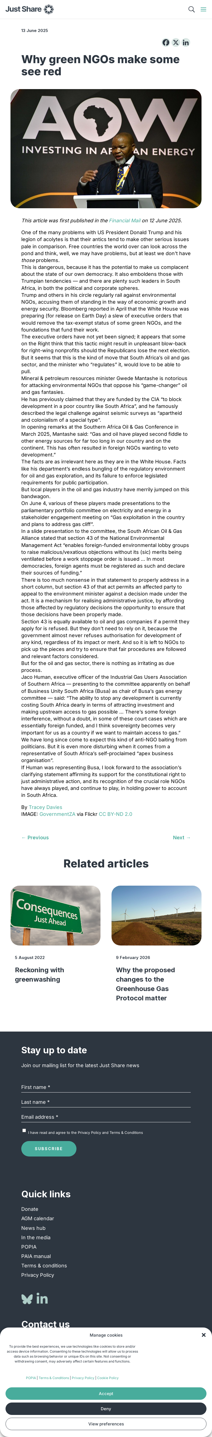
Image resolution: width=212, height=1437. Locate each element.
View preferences (106, 1424)
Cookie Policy (108, 1378)
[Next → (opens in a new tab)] (182, 837)
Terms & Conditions (54, 1378)
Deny (106, 1408)
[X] (175, 42)
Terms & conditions (44, 1265)
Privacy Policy (83, 1378)
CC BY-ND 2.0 (115, 814)
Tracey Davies (45, 807)
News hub (33, 1228)
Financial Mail (124, 220)
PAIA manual (36, 1256)
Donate (29, 1209)
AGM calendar (37, 1218)
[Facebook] (165, 42)
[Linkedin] (185, 42)
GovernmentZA (57, 814)
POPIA (31, 1378)
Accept (106, 1393)
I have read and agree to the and (85, 1132)
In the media (36, 1237)
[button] (203, 1335)
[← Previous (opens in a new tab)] (35, 837)
